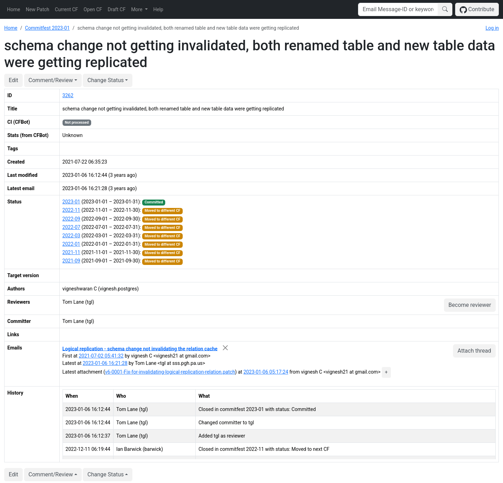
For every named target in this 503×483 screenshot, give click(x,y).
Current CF (66, 9)
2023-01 (71, 201)
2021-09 (71, 261)
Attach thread (474, 350)
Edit (13, 80)
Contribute (477, 9)
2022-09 (71, 219)
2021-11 (71, 252)
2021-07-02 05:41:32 (101, 356)
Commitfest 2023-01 (47, 28)
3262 (68, 95)
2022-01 (71, 244)
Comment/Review (51, 80)
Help (158, 9)
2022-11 (71, 210)
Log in (492, 28)
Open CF (92, 9)
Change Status (105, 80)
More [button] (137, 9)
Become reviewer (470, 305)
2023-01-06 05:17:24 (265, 372)
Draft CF (116, 9)
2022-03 (71, 235)
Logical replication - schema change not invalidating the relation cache (140, 348)
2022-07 (71, 227)
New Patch (37, 9)
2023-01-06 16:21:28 (105, 363)
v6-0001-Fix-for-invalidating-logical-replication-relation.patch (170, 372)
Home (13, 9)
